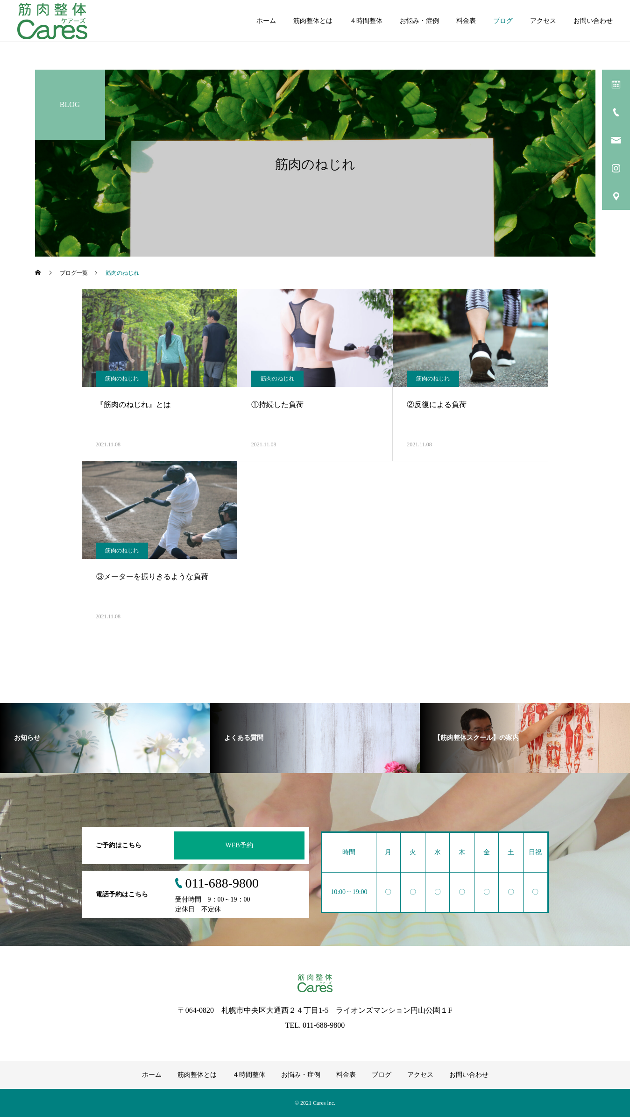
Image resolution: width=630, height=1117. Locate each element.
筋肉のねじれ (122, 378)
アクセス (543, 20)
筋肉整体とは (313, 20)
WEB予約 (239, 845)
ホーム (266, 20)
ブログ (503, 20)
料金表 (466, 20)
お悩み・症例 (419, 20)
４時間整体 (366, 20)
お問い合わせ (593, 20)
